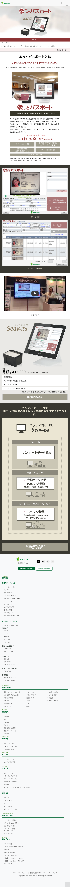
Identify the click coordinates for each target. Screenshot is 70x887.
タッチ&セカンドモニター (12, 598)
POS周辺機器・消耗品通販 (11, 616)
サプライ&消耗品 (9, 607)
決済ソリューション (10, 677)
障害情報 (6, 784)
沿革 (5, 719)
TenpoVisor (7, 671)
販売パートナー (8, 725)
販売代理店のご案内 (10, 728)
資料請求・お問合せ (26, 569)
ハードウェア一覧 (9, 587)
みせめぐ (6, 659)
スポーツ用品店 (54, 692)
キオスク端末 (8, 593)
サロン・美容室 (53, 701)
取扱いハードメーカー (10, 731)
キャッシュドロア (9, 604)
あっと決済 (7, 639)
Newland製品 (8, 610)
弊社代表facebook (9, 852)
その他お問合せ (8, 833)
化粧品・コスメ (30, 698)
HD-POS (6, 636)
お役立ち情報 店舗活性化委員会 (13, 847)
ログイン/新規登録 (9, 762)
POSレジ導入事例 (9, 744)
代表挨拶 (6, 722)
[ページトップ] (67, 884)
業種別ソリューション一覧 (12, 692)
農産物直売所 (8, 704)
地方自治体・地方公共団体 (11, 695)
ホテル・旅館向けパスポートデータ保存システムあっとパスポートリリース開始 (28, 46)
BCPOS (6, 631)
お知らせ (6, 798)
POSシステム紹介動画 (10, 855)
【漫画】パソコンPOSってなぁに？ (14, 858)
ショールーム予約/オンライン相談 (9, 829)
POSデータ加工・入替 (10, 782)
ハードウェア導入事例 (10, 746)
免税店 (28, 706)
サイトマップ (53, 873)
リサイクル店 (30, 692)
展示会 (6, 803)
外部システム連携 (9, 680)
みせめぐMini (8, 662)
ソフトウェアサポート (10, 776)
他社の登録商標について (37, 873)
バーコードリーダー (10, 596)
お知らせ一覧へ (63, 50)
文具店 (28, 704)
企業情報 (6, 716)
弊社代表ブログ (8, 849)
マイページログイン (17, 787)
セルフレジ (7, 642)
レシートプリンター (10, 601)
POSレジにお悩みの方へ (11, 625)
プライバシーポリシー (20, 873)
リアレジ (6, 633)
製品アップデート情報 (10, 809)
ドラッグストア (31, 695)
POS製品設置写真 (9, 749)
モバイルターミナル (10, 613)
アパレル (29, 701)
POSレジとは (8, 864)
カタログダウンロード (10, 826)
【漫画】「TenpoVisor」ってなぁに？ (14, 861)
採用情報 (6, 734)
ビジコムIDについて (10, 759)
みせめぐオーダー (9, 665)
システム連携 (8, 844)
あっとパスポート (9, 651)
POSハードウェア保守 (10, 779)
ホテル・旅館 (53, 695)
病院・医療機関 (8, 698)
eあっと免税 (7, 649)
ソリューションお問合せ (11, 823)
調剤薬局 (6, 701)
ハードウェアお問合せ (10, 820)
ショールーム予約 (44, 569)
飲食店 (51, 698)
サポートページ (8, 773)
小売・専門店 (7, 706)
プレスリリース (8, 801)
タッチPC (6, 590)
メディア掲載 (8, 806)
